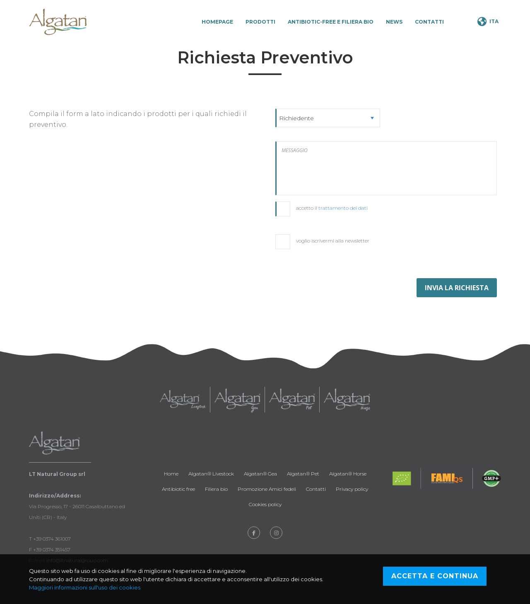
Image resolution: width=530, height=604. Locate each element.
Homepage (217, 22)
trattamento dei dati (343, 208)
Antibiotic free (178, 489)
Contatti (429, 22)
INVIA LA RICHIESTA (457, 287)
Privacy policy (352, 489)
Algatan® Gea (260, 474)
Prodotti (260, 22)
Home (171, 474)
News (394, 22)
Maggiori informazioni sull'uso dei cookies (84, 587)
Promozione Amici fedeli (267, 489)
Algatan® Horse (347, 474)
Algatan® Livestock (211, 474)
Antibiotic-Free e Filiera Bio (330, 22)
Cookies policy (265, 504)
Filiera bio (216, 489)
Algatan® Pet (303, 474)
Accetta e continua (434, 576)
